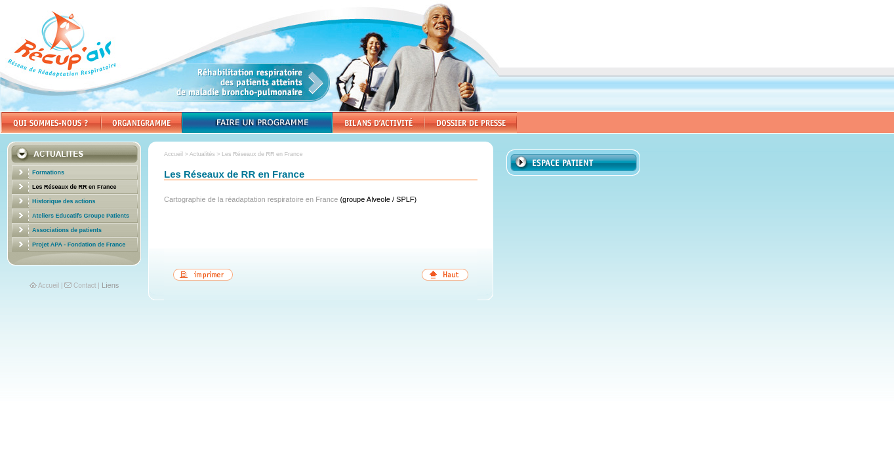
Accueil (48, 285)
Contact (84, 285)
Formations (48, 172)
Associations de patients (67, 230)
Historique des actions (64, 201)
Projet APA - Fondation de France (78, 244)
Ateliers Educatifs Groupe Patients (80, 215)
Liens (110, 285)
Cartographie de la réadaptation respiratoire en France (252, 199)
